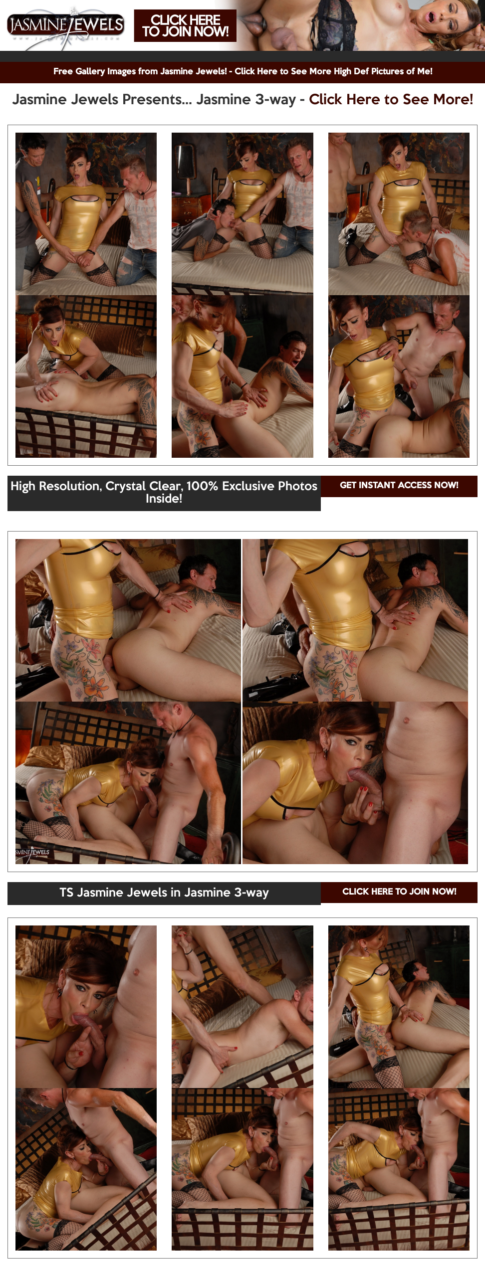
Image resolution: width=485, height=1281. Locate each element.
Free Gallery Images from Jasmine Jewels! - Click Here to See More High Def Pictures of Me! (242, 72)
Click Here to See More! (391, 100)
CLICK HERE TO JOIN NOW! (399, 892)
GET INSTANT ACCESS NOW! (399, 486)
